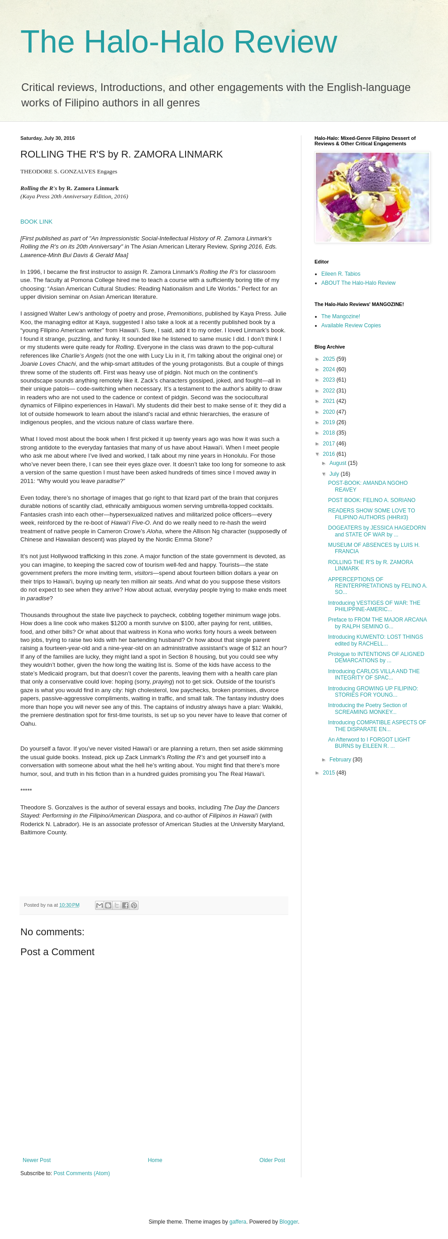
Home (155, 1160)
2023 (330, 380)
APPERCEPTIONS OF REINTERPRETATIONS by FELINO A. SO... (377, 586)
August (338, 463)
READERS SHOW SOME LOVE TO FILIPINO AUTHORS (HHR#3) (371, 513)
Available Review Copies (351, 325)
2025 (330, 359)
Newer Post (37, 1160)
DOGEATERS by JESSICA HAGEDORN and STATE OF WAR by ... (377, 531)
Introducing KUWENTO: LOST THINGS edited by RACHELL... (375, 640)
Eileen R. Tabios (341, 274)
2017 (330, 443)
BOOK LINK (36, 221)
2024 (330, 369)
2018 (330, 433)
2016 (330, 454)
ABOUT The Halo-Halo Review (358, 283)
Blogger (289, 1222)
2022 (330, 390)
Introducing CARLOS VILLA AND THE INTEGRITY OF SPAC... (374, 674)
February (341, 759)
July (335, 474)
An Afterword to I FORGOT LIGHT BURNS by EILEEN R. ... (369, 743)
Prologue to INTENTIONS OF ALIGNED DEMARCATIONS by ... (376, 657)
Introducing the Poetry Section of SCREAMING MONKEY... (367, 708)
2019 (330, 422)
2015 (330, 773)
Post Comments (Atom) (81, 1173)
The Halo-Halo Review (178, 41)
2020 (330, 412)
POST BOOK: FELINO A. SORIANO (371, 500)
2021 (330, 401)
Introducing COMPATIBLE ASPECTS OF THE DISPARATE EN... (377, 725)
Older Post (272, 1160)
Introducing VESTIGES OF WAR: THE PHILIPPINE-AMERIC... (374, 606)
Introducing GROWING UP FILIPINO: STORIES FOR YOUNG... (373, 691)
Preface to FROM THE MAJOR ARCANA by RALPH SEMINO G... (377, 623)
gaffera (237, 1222)
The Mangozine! (340, 316)
